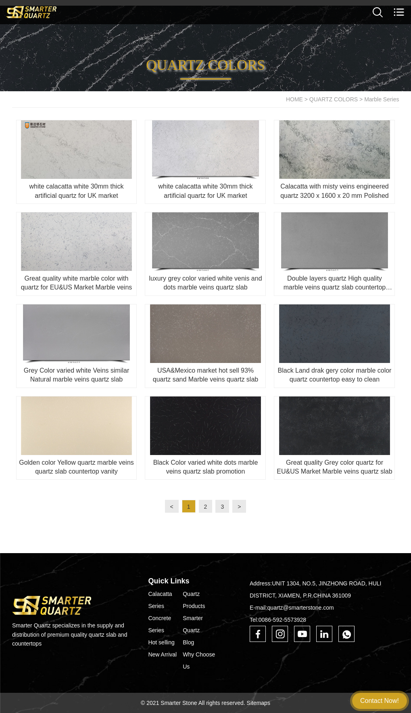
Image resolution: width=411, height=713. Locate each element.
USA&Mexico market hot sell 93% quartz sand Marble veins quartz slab (205, 375)
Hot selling (161, 642)
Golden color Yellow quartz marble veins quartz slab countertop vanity (76, 467)
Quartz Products (194, 600)
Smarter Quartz (193, 624)
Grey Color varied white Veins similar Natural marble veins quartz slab (76, 375)
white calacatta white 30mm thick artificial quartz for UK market (76, 191)
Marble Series (381, 99)
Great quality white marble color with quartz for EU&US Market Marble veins (76, 283)
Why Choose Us (199, 660)
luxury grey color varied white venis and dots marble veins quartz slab (205, 283)
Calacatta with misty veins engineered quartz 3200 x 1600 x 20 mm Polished (334, 191)
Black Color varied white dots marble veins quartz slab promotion (205, 467)
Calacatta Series (160, 600)
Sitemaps (258, 703)
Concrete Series (159, 624)
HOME (294, 99)
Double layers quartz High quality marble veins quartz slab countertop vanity (335, 283)
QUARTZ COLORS (333, 99)
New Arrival (162, 654)
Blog (188, 642)
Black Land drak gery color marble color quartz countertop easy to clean (335, 375)
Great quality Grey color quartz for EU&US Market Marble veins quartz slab (334, 467)
